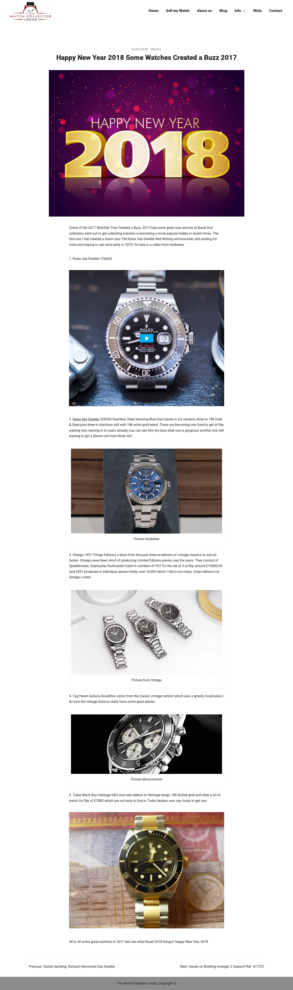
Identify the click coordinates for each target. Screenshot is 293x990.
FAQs (257, 10)
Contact (275, 10)
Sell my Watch (178, 10)
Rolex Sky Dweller (86, 419)
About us (204, 10)
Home (154, 10)
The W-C (156, 49)
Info (238, 10)
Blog (223, 10)
